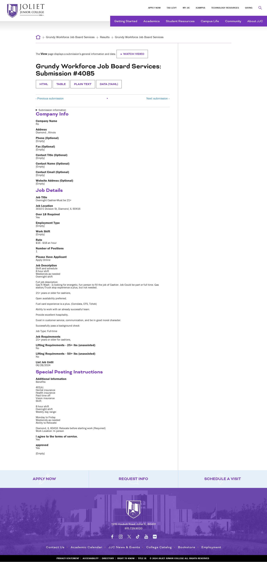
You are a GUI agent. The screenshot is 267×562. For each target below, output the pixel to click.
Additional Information (51, 378)
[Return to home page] (133, 513)
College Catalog (159, 547)
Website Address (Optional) (54, 180)
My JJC (186, 7)
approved (42, 444)
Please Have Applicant (51, 256)
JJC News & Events (124, 547)
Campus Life (210, 21)
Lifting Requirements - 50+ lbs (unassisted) (65, 353)
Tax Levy (172, 7)
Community (233, 21)
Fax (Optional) (45, 146)
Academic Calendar (86, 547)
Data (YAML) (109, 84)
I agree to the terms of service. (57, 436)
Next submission (157, 98)
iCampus (200, 7)
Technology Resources (225, 7)
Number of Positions (50, 248)
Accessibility (90, 558)
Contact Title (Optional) (51, 155)
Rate (39, 239)
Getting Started (125, 21)
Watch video (133, 54)
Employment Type (48, 222)
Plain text (82, 84)
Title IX (142, 558)
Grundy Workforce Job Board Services (70, 37)
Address (41, 129)
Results (104, 37)
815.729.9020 (134, 528)
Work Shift (43, 231)
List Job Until (44, 362)
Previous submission (50, 98)
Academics (151, 21)
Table (61, 84)
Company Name (46, 120)
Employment (211, 547)
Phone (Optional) (47, 138)
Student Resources (180, 21)
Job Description (46, 265)
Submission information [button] (52, 110)
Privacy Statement (68, 558)
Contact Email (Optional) (52, 172)
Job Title (41, 197)
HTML (44, 84)
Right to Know (126, 558)
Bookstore (186, 547)
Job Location (44, 205)
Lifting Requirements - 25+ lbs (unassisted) (65, 345)
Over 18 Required (48, 214)
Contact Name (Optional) (52, 163)
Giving (248, 7)
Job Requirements (48, 336)
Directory (108, 558)
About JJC (255, 21)
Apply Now (154, 7)
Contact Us (55, 547)
